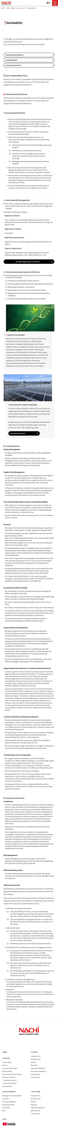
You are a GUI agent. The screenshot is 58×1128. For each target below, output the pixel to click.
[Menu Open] (55, 3)
